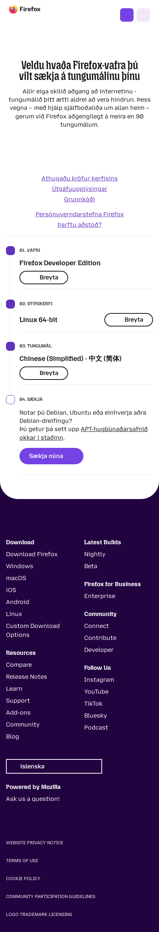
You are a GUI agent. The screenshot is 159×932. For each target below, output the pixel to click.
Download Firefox (32, 554)
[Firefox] (31, 14)
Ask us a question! (32, 798)
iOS (11, 590)
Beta (90, 566)
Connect (96, 625)
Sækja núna (51, 455)
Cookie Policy (23, 878)
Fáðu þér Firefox (127, 15)
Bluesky (95, 715)
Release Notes (26, 676)
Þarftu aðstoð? (80, 224)
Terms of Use (22, 860)
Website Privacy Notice (34, 842)
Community (23, 724)
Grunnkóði (79, 199)
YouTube (96, 691)
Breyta (43, 277)
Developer (99, 649)
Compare (19, 664)
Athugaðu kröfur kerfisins (80, 178)
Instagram (99, 679)
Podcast (96, 727)
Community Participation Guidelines (50, 896)
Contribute (100, 637)
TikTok (93, 703)
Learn (14, 688)
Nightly (95, 554)
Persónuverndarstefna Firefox (80, 214)
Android (17, 602)
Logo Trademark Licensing (39, 914)
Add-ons (18, 712)
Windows (19, 566)
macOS (16, 578)
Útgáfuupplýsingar (79, 188)
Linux (14, 613)
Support (18, 700)
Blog (12, 736)
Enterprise (99, 596)
